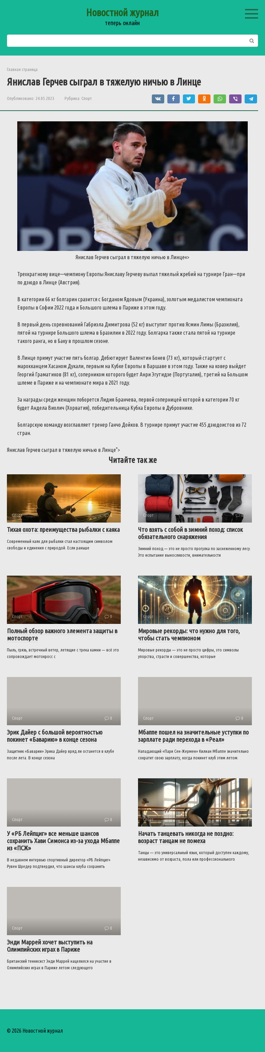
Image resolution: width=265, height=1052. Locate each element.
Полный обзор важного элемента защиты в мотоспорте (62, 634)
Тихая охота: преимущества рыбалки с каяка (63, 529)
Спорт (86, 98)
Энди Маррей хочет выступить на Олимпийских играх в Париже (49, 945)
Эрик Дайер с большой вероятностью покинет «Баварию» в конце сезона (54, 735)
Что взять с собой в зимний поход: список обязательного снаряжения (190, 533)
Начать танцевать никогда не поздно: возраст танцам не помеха (186, 837)
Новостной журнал (122, 12)
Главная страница (22, 69)
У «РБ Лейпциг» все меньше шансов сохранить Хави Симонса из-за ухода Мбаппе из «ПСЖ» (63, 841)
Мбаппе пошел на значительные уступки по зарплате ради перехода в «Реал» (193, 735)
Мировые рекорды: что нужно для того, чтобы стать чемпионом (189, 634)
